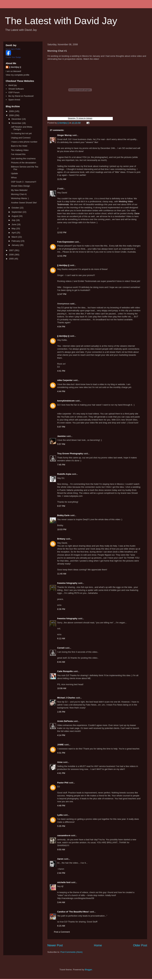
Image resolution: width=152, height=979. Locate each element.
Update (14, 173)
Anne (60, 762)
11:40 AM (61, 573)
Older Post (140, 945)
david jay (12, 85)
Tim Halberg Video (19, 150)
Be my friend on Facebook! (21, 96)
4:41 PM (61, 371)
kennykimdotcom (66, 400)
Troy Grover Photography (70, 453)
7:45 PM (61, 464)
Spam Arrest (14, 99)
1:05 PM (61, 712)
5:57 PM (61, 444)
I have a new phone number (24, 142)
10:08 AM (61, 688)
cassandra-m (63, 835)
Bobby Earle (63, 515)
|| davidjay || (63, 265)
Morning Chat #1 (19, 194)
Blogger (88, 969)
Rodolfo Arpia (64, 474)
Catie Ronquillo (65, 671)
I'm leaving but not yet (21, 133)
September (17, 212)
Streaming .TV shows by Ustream (80, 118)
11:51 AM (61, 179)
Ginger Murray (64, 135)
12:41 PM (61, 256)
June (14, 224)
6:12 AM (61, 638)
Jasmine (61, 436)
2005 (11, 258)
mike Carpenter (65, 380)
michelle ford (63, 882)
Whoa (14, 177)
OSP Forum (13, 92)
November (17, 123)
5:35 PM (61, 826)
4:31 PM (61, 753)
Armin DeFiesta (65, 721)
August (15, 216)
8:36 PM (61, 609)
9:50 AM (61, 849)
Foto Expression (65, 242)
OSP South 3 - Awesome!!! (23, 182)
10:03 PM (61, 529)
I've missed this (18, 154)
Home (98, 945)
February (16, 241)
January (16, 245)
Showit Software (16, 89)
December (17, 119)
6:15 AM (61, 926)
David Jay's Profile (13, 49)
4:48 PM (61, 805)
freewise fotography (67, 583)
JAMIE (60, 744)
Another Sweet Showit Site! (24, 202)
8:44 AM (61, 662)
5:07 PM (61, 427)
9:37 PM (61, 506)
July (14, 220)
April (14, 232)
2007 (11, 250)
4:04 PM (61, 326)
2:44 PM (61, 873)
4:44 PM (61, 391)
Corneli (61, 648)
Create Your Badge (13, 57)
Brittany (61, 539)
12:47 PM (61, 294)
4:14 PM (61, 735)
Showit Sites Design (20, 186)
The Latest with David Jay (61, 20)
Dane (136, 213)
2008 (11, 115)
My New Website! (19, 190)
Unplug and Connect (20, 137)
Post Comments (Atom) (71, 952)
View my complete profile (17, 75)
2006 (11, 254)
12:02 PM (61, 232)
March (15, 237)
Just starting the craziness (23, 158)
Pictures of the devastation (23, 162)
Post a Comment (62, 932)
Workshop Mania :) (20, 198)
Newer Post (55, 945)
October (16, 207)
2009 (11, 111)
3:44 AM (61, 902)
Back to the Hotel (19, 146)
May (14, 228)
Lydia (60, 815)
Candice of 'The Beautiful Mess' (73, 911)
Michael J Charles (66, 697)
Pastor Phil (62, 782)
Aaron (60, 859)
